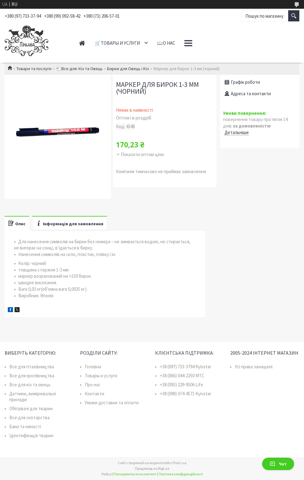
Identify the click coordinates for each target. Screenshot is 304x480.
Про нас (93, 385)
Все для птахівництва (31, 367)
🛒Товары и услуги (117, 43)
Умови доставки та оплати (112, 403)
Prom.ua (179, 462)
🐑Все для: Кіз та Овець (79, 68)
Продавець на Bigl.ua (152, 468)
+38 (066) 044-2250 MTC (182, 376)
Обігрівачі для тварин (31, 408)
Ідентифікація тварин (31, 435)
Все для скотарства (29, 417)
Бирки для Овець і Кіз (128, 68)
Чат (278, 464)
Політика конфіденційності (181, 474)
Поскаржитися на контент (134, 474)
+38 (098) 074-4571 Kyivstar (185, 394)
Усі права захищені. (254, 367)
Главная (82, 43)
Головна (93, 367)
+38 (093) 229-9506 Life (181, 385)
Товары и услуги (101, 376)
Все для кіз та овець (30, 385)
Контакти (94, 394)
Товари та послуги (33, 68)
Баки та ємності (25, 426)
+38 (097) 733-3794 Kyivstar (185, 367)
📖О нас (166, 43)
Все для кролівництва (31, 376)
